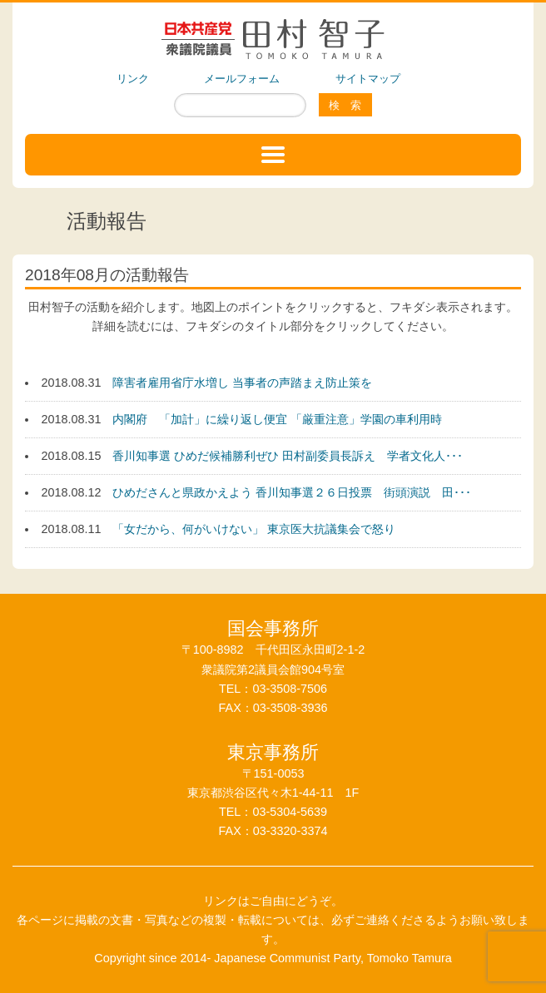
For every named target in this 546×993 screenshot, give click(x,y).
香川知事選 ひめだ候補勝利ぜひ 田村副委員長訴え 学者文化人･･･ (287, 455)
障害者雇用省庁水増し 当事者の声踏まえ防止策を (242, 382)
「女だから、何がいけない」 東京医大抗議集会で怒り (253, 529)
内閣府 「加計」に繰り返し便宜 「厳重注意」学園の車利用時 (277, 419)
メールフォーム (242, 78)
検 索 (345, 105)
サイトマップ (367, 78)
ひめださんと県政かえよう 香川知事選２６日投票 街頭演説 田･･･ (291, 492)
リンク (133, 78)
